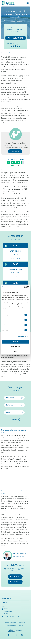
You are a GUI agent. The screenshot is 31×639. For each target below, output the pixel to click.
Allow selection (15, 346)
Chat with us (15, 577)
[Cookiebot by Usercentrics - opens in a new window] (22, 287)
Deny (15, 351)
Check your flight (15, 38)
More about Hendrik (18, 556)
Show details (22, 336)
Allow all (15, 341)
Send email (14, 582)
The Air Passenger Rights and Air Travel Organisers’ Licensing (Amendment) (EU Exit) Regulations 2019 (15, 113)
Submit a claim (15, 151)
